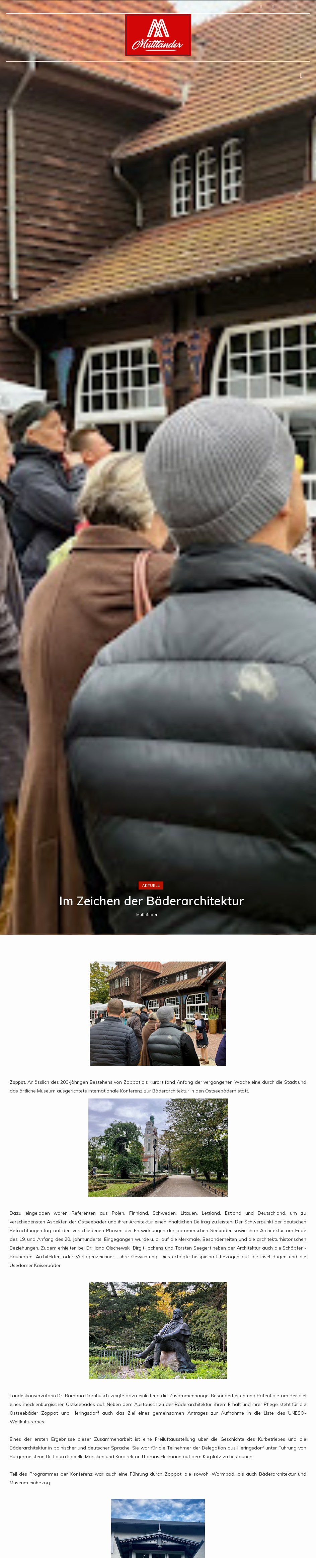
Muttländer (146, 914)
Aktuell (151, 885)
